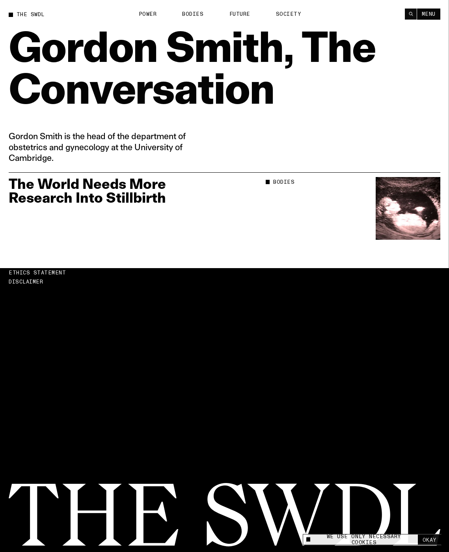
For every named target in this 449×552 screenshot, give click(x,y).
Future (239, 13)
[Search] (411, 13)
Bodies (192, 13)
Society (289, 13)
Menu (429, 13)
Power (148, 13)
